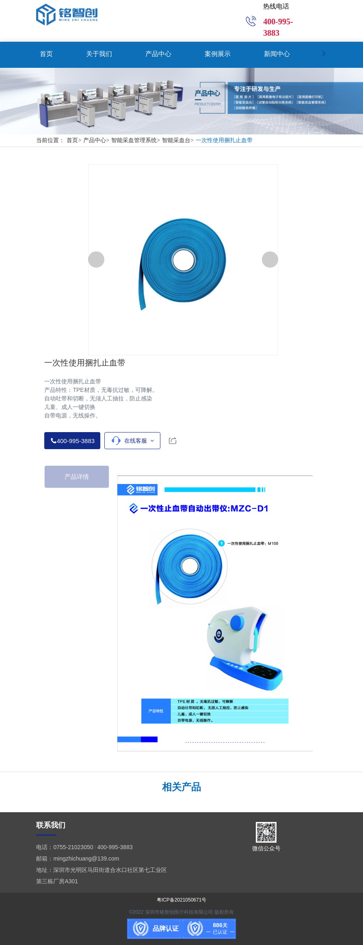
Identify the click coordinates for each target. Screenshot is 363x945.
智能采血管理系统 (136, 140)
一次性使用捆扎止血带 (224, 140)
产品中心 (97, 140)
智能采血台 (179, 140)
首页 (75, 140)
